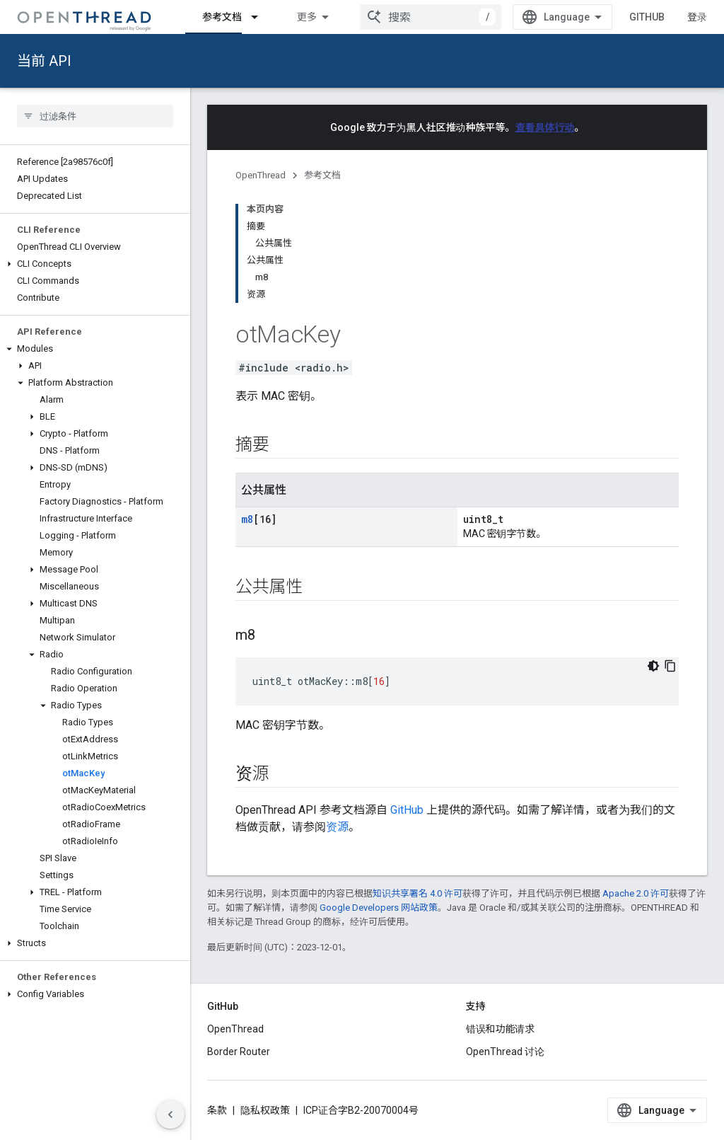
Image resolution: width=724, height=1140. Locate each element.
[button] (95, 263)
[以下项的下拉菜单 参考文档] (261, 17)
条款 (217, 1110)
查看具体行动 (545, 127)
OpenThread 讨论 (505, 1051)
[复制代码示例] (670, 665)
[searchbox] (95, 116)
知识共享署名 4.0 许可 (417, 893)
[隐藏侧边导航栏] (170, 1114)
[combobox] (430, 17)
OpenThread (260, 175)
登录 (697, 17)
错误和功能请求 (500, 1029)
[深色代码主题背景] (653, 665)
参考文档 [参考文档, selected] (222, 17)
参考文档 (322, 175)
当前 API (44, 60)
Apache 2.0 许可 (635, 893)
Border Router (238, 1051)
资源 (337, 827)
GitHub (647, 17)
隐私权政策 (265, 1110)
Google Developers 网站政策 (379, 907)
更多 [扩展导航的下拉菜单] (307, 17)
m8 (247, 519)
